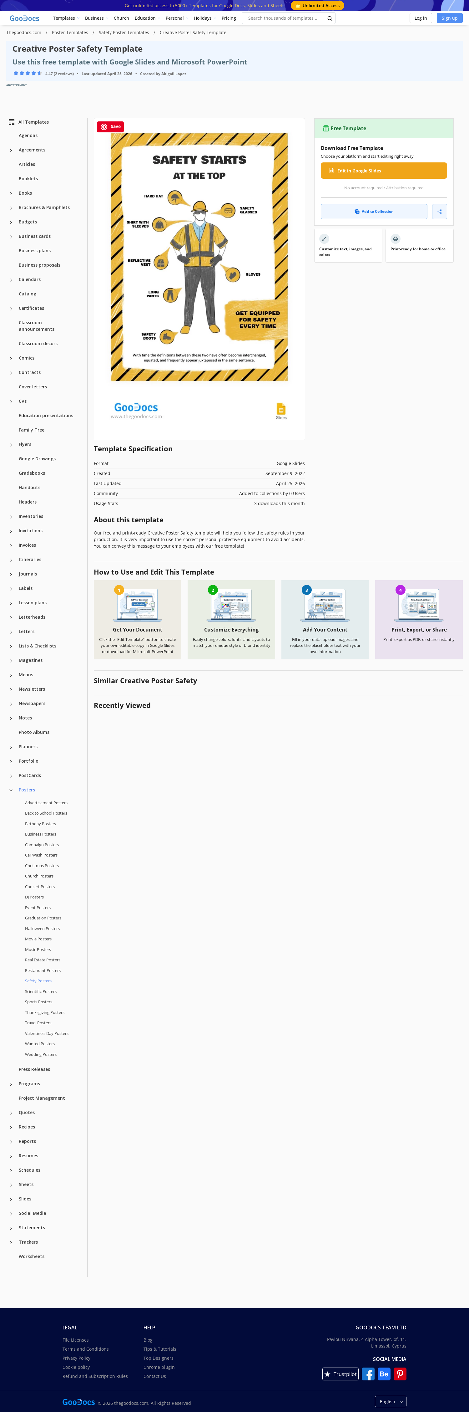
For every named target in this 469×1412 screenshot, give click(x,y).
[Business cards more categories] (11, 237)
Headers (28, 502)
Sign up (450, 18)
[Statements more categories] (11, 1228)
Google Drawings (37, 459)
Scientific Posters (41, 991)
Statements (32, 1227)
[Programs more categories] (11, 1084)
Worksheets (31, 1256)
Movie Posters (38, 939)
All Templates (28, 122)
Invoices (27, 545)
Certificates (31, 308)
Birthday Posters (40, 823)
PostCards (30, 775)
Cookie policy (76, 1367)
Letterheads (32, 617)
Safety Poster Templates (124, 32)
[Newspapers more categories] (11, 704)
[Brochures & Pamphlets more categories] (11, 208)
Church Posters (39, 876)
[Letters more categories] (11, 632)
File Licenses (76, 1340)
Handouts (29, 487)
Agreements (32, 150)
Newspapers (32, 703)
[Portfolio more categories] (11, 761)
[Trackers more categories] (11, 1242)
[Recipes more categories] (11, 1127)
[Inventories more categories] (11, 517)
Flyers (25, 444)
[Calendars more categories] (11, 280)
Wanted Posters (40, 1043)
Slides (25, 1199)
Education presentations (46, 415)
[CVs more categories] (11, 402)
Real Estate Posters (42, 960)
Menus (26, 675)
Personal (175, 18)
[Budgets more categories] (11, 222)
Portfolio (28, 761)
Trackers (28, 1242)
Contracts (30, 372)
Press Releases (34, 1069)
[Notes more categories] (11, 718)
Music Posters (38, 949)
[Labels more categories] (11, 589)
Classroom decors (38, 343)
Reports (27, 1141)
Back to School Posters (46, 813)
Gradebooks (32, 473)
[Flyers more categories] (11, 445)
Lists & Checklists (37, 646)
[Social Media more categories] (11, 1214)
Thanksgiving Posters (44, 1012)
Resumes (28, 1156)
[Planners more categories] (11, 747)
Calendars (30, 279)
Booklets (28, 179)
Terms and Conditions (86, 1349)
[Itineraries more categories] (11, 560)
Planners (28, 746)
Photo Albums (34, 732)
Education (145, 18)
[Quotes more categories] (11, 1113)
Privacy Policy (76, 1358)
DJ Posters (34, 897)
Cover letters (33, 387)
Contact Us (155, 1376)
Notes (25, 718)
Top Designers (159, 1358)
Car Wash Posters (41, 855)
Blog (148, 1340)
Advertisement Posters (46, 803)
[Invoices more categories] (11, 545)
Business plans (35, 250)
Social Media (32, 1213)
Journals (28, 574)
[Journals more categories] (11, 574)
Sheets (26, 1184)
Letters (26, 631)
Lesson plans (33, 603)
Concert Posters (40, 886)
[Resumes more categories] (11, 1156)
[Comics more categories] (11, 358)
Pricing (229, 18)
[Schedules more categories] (11, 1170)
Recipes (27, 1127)
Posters (27, 790)
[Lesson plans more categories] (11, 603)
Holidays (203, 18)
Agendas (28, 135)
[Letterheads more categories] (11, 617)
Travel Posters (38, 1023)
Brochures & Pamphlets (44, 207)
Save (110, 127)
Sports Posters (38, 1002)
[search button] (330, 18)
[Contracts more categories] (11, 373)
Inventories (31, 516)
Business (94, 18)
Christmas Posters (42, 865)
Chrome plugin (159, 1367)
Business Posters (40, 834)
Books (25, 193)
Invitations (31, 531)
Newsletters (32, 689)
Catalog (27, 294)
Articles (27, 164)
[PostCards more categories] (11, 776)
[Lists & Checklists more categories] (11, 646)
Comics (26, 358)
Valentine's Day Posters (46, 1033)
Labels (26, 588)
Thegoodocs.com (24, 32)
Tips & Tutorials (160, 1349)
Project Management (42, 1098)
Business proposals (39, 265)
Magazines (31, 660)
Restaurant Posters (43, 970)
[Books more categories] (11, 193)
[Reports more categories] (11, 1142)
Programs (29, 1084)
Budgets (28, 222)
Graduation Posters (43, 918)
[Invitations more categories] (11, 531)
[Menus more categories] (11, 675)
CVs (23, 401)
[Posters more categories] (11, 790)
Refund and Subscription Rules (95, 1376)
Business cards (35, 236)
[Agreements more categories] (11, 150)
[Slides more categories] (11, 1199)
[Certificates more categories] (11, 309)
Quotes (27, 1112)
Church (121, 18)
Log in (421, 18)
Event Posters (38, 907)
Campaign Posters (42, 844)
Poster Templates (70, 32)
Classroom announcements (36, 326)
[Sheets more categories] (11, 1185)
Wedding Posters (41, 1054)
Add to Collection (374, 211)
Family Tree (31, 430)
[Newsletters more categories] (11, 689)
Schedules (29, 1170)
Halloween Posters (42, 928)
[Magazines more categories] (11, 661)
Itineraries (30, 559)
